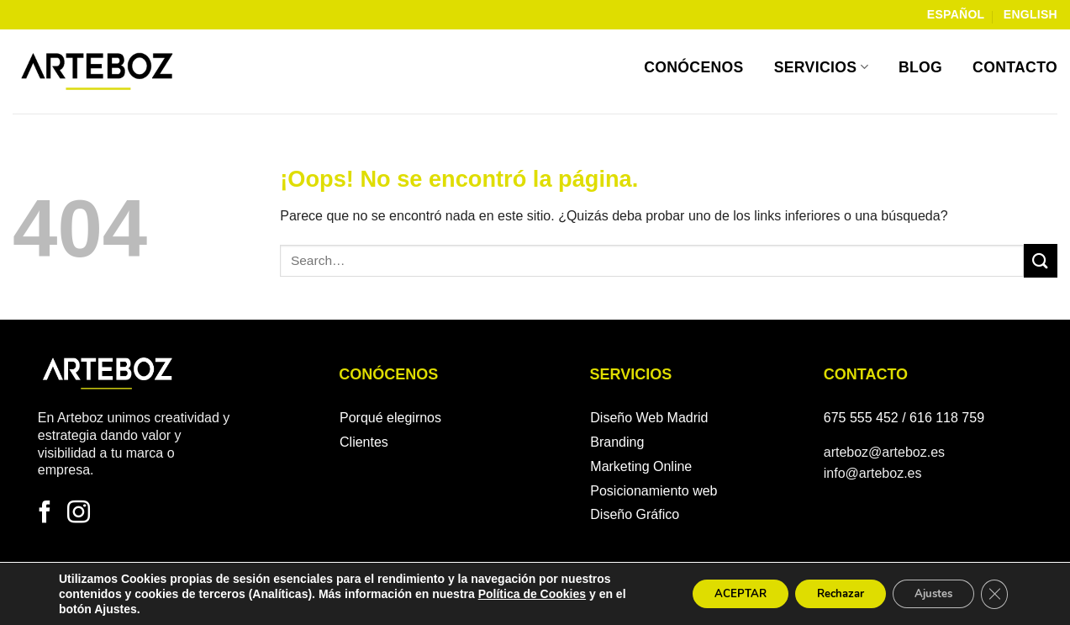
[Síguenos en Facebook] (45, 514)
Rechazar (823, 593)
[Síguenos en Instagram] (78, 514)
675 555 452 (861, 417)
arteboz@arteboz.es (884, 452)
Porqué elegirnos (390, 417)
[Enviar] (1040, 260)
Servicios (821, 67)
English (1030, 14)
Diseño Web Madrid (649, 417)
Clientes (364, 442)
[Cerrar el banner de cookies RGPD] (993, 594)
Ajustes (925, 593)
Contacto (1014, 67)
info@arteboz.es (873, 473)
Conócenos (694, 67)
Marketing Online (641, 466)
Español (956, 14)
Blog (920, 67)
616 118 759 (946, 417)
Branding (617, 442)
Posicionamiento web (653, 491)
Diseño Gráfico (634, 514)
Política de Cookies (532, 594)
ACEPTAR (714, 593)
